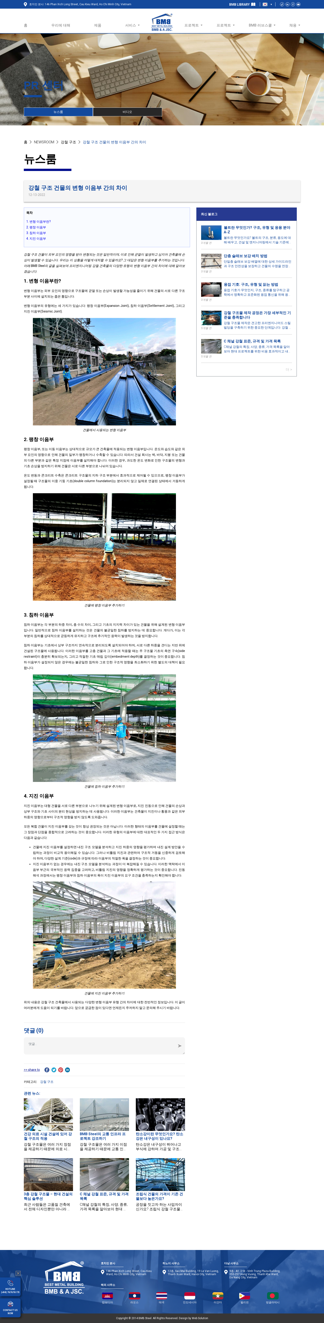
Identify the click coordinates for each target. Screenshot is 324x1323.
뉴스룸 (58, 112)
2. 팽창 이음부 (36, 227)
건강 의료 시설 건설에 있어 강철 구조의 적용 (48, 1136)
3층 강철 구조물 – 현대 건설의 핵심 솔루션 (48, 1196)
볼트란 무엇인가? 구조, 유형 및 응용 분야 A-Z (257, 229)
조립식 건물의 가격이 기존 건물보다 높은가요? (159, 1196)
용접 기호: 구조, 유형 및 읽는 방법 (251, 284)
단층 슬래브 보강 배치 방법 (245, 256)
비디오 (127, 112)
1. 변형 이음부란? (38, 221)
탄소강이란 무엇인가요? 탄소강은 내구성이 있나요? (159, 1136)
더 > (289, 369)
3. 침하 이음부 (36, 233)
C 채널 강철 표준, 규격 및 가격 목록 (252, 341)
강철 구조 (68, 142)
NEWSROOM (44, 142)
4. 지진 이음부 (36, 238)
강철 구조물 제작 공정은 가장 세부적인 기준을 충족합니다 (257, 315)
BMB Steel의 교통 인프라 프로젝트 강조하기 (103, 1136)
